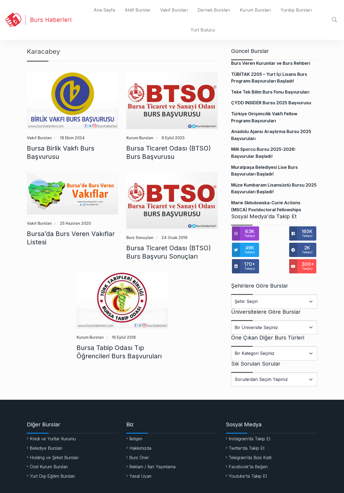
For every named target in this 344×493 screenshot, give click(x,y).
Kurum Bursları (255, 10)
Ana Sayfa (104, 10)
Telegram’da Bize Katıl (250, 442)
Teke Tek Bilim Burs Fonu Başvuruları (270, 92)
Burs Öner (139, 442)
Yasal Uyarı (140, 460)
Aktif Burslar (137, 10)
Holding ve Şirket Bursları (54, 442)
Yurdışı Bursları (296, 10)
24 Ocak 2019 (174, 237)
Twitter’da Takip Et (246, 432)
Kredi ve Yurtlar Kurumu (53, 423)
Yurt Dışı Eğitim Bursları (52, 460)
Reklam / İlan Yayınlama (152, 451)
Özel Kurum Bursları (49, 451)
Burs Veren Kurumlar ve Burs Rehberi (270, 63)
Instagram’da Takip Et (249, 423)
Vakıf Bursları (174, 10)
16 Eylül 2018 (124, 337)
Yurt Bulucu (203, 30)
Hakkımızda (140, 432)
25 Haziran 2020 (75, 223)
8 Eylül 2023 (173, 137)
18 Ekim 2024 (72, 137)
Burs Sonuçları (139, 237)
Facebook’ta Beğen (248, 451)
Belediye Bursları (46, 432)
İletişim (135, 423)
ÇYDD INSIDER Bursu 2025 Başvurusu (271, 102)
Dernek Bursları (214, 10)
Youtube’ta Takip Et (248, 460)
